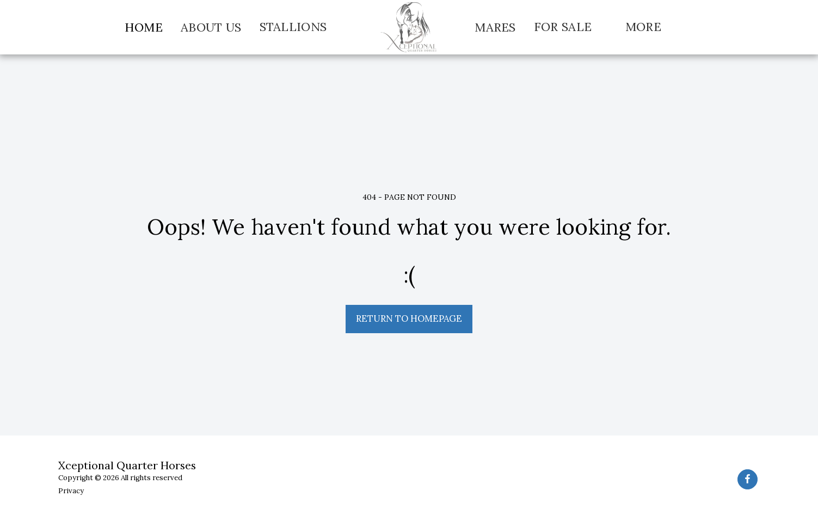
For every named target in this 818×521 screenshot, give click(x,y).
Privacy (71, 490)
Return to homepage (409, 318)
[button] (300, 27)
